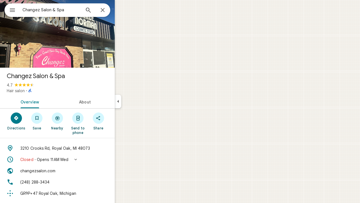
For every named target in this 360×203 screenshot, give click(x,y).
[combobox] (66, 9)
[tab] (48, 101)
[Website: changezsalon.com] (77, 170)
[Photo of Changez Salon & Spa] (77, 34)
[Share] (118, 121)
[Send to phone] (98, 123)
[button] (77, 159)
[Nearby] (78, 121)
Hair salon (36, 90)
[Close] (122, 10)
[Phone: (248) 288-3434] (77, 182)
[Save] (57, 121)
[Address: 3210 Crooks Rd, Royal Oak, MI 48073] (77, 148)
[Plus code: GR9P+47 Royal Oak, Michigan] (77, 193)
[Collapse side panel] (138, 101)
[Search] (108, 10)
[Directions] (36, 121)
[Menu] (10, 10)
